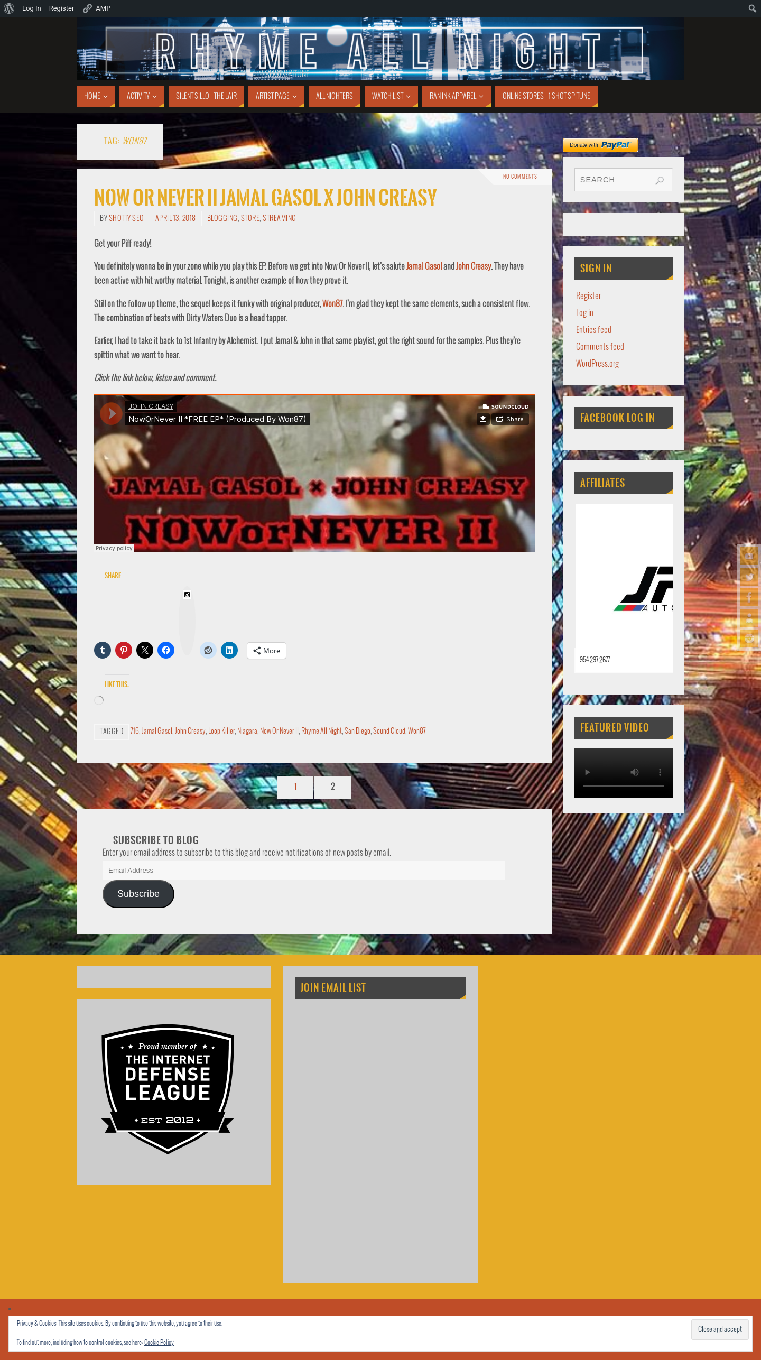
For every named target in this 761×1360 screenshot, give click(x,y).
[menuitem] (9, 8)
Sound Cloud (389, 731)
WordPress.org (597, 363)
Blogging (222, 219)
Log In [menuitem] (31, 8)
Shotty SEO (126, 219)
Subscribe (138, 894)
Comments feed (600, 347)
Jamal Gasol (424, 266)
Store (250, 219)
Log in (584, 313)
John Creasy (473, 266)
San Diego (357, 731)
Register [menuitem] (62, 8)
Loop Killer (221, 731)
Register (588, 296)
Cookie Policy (159, 1342)
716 (135, 731)
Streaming (279, 219)
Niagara (247, 731)
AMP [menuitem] (96, 8)
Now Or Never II (279, 731)
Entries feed (593, 330)
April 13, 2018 (175, 219)
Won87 (332, 304)
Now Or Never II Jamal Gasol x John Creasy (265, 198)
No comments (520, 177)
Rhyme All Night (321, 731)
